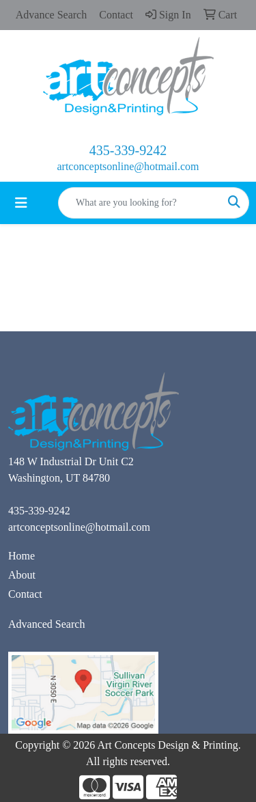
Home (21, 556)
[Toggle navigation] (21, 202)
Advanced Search (46, 624)
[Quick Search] (139, 203)
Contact (25, 594)
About (21, 575)
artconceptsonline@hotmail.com (128, 166)
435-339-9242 (128, 150)
